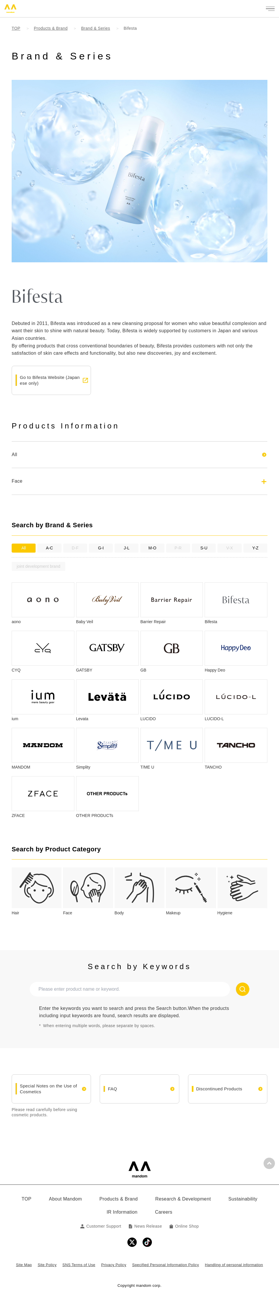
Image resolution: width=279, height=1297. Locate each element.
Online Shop (184, 1226)
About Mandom (65, 1198)
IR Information (122, 1212)
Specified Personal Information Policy (165, 1265)
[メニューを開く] (270, 8)
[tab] (37, 891)
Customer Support (100, 1226)
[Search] (242, 989)
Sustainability (242, 1198)
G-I (100, 548)
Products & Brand (118, 1198)
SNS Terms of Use (78, 1265)
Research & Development (183, 1198)
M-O (152, 548)
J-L (126, 548)
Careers (164, 1212)
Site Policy (47, 1265)
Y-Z (255, 548)
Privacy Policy (113, 1265)
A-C (49, 548)
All (23, 548)
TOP (26, 1198)
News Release (145, 1226)
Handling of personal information (234, 1265)
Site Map (24, 1265)
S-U (203, 548)
